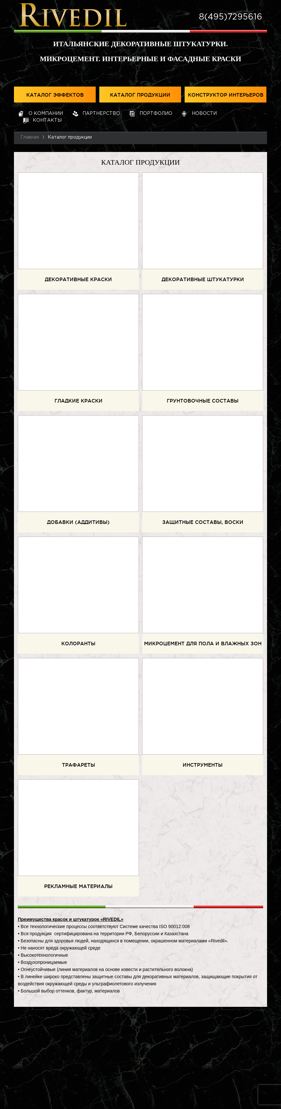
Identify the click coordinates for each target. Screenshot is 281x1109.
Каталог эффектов (55, 95)
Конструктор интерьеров (225, 95)
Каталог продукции (140, 95)
